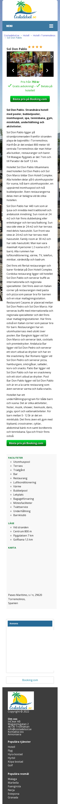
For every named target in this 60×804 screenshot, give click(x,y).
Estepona (13, 793)
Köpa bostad (15, 761)
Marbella (13, 782)
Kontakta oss (16, 732)
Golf (10, 765)
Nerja (11, 790)
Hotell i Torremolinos (44, 35)
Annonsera (14, 734)
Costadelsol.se (11, 35)
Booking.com (30, 680)
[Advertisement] (32, 650)
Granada (13, 797)
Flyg (10, 750)
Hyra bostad (15, 754)
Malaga (12, 779)
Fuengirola (14, 786)
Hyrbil (11, 758)
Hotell (26, 35)
